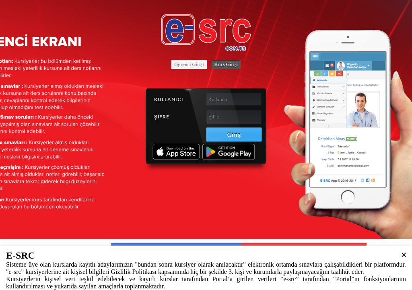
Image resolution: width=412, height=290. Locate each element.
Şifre (161, 117)
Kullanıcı (168, 99)
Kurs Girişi (226, 64)
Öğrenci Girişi (189, 64)
